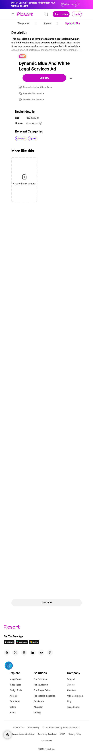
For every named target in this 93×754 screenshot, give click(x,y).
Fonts (12, 712)
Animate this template (34, 93)
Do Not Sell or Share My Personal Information (61, 727)
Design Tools (16, 690)
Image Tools (15, 679)
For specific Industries (44, 696)
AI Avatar (38, 707)
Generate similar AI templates (37, 87)
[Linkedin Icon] (33, 652)
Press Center (73, 707)
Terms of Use (18, 727)
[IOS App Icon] (9, 643)
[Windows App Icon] (34, 643)
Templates (15, 701)
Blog (69, 701)
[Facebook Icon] (7, 652)
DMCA (62, 734)
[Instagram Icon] (24, 652)
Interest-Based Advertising (23, 734)
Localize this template (33, 99)
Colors (13, 707)
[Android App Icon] (22, 643)
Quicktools (39, 701)
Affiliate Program (75, 696)
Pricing (37, 712)
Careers (71, 685)
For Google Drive (42, 690)
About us (71, 690)
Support (71, 679)
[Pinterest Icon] (50, 652)
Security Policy (75, 734)
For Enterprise (40, 679)
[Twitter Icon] (15, 652)
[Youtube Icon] (41, 652)
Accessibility (46, 740)
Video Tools (15, 685)
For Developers (41, 685)
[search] (46, 14)
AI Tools (13, 696)
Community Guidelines (47, 734)
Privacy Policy (33, 727)
